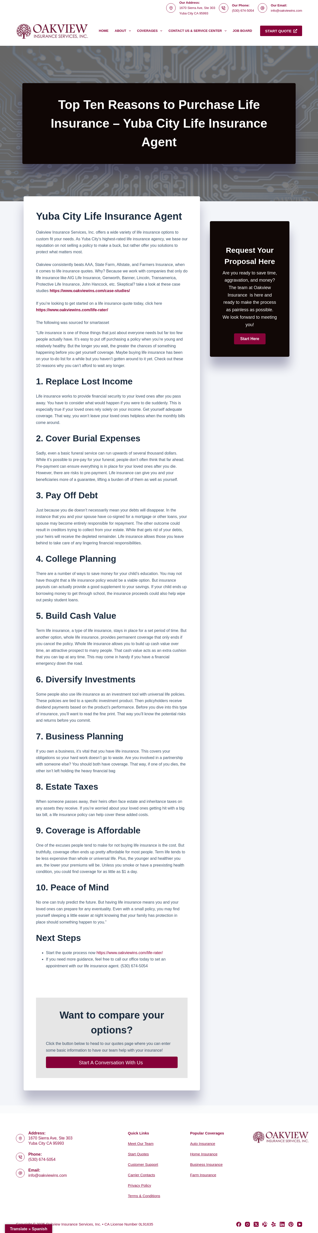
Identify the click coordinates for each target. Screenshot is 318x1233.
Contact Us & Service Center (198, 31)
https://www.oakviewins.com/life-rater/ (129, 953)
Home (104, 31)
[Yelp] (273, 1224)
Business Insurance (206, 1164)
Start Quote (281, 31)
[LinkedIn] (282, 1224)
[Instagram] (247, 1224)
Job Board (242, 31)
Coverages (150, 31)
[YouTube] (299, 1224)
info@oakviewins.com (286, 10)
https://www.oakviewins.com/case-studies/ (90, 291)
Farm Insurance (203, 1175)
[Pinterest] (290, 1224)
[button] (249, 338)
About (124, 31)
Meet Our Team (141, 1143)
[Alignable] (264, 1224)
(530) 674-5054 (243, 10)
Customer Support (143, 1164)
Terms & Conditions (144, 1196)
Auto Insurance (202, 1143)
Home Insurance (203, 1154)
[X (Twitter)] (256, 1224)
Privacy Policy (139, 1185)
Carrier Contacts (141, 1175)
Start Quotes (138, 1154)
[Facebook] (238, 1224)
